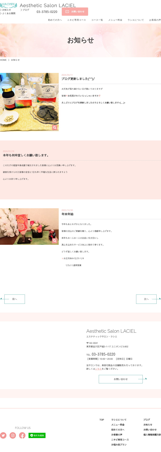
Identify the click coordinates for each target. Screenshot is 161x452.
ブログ (146, 415)
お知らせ (147, 420)
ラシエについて (136, 16)
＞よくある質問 (7, 9)
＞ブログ (24, 5)
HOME (3, 55)
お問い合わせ (128, 375)
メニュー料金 (115, 16)
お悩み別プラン (119, 440)
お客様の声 (155, 16)
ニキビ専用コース (76, 16)
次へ (150, 295)
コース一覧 (97, 16)
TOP (102, 415)
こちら (98, 364)
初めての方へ (55, 16)
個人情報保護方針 (152, 430)
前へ (11, 295)
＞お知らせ (5, 5)
